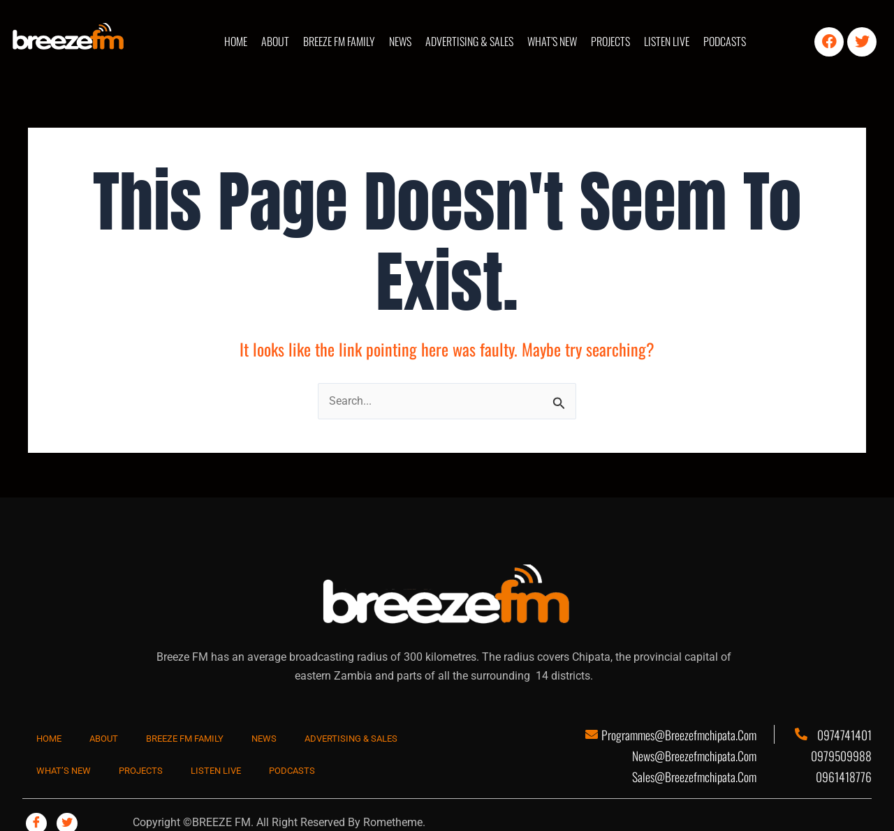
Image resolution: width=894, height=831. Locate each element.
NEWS (400, 41)
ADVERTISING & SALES (469, 41)
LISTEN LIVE (666, 41)
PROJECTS (610, 41)
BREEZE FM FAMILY (339, 41)
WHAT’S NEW (552, 41)
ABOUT (275, 41)
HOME (235, 41)
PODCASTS (724, 41)
